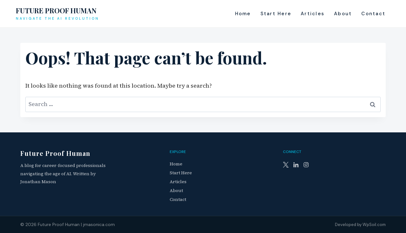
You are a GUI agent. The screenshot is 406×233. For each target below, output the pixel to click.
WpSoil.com (374, 224)
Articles (312, 13)
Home (243, 13)
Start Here (275, 13)
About (343, 13)
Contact (373, 13)
